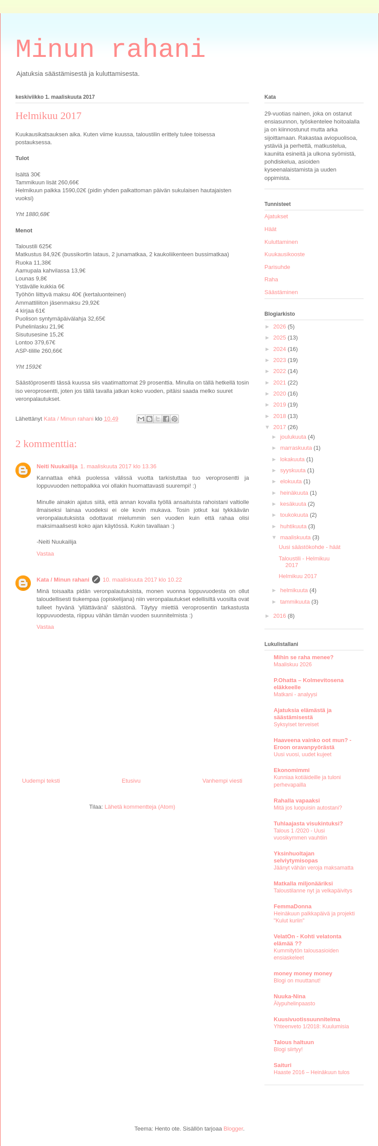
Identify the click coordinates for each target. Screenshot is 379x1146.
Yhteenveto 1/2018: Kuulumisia (311, 1026)
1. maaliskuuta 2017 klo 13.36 (118, 466)
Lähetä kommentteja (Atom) (139, 806)
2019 (280, 404)
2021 (280, 382)
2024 (280, 349)
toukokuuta (295, 514)
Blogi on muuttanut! (297, 981)
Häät (270, 229)
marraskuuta (297, 447)
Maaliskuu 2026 (293, 664)
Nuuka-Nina (289, 996)
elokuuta (292, 481)
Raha (271, 279)
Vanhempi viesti (222, 780)
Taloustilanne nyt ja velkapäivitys (313, 891)
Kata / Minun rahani (63, 579)
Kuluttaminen (281, 242)
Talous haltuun (294, 1042)
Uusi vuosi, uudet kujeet (302, 754)
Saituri (282, 1065)
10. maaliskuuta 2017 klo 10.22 (142, 579)
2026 (280, 326)
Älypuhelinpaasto (294, 1003)
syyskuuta (293, 470)
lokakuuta (293, 459)
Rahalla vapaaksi (297, 800)
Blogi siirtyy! (288, 1049)
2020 (280, 393)
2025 (280, 337)
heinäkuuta (295, 492)
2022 (280, 371)
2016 (280, 615)
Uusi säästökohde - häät (309, 547)
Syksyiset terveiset (296, 724)
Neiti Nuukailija (57, 466)
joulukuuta (294, 436)
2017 (280, 427)
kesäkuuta (294, 503)
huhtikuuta (294, 526)
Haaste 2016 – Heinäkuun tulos (311, 1072)
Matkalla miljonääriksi (303, 883)
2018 (280, 416)
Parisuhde (277, 267)
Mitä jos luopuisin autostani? (308, 808)
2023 (280, 360)
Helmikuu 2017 (298, 576)
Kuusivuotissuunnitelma (307, 1019)
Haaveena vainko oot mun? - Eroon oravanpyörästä (312, 743)
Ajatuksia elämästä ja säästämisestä (303, 713)
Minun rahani (110, 50)
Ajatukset (276, 216)
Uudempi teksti (41, 780)
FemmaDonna (293, 906)
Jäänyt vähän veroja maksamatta (313, 868)
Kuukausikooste (284, 254)
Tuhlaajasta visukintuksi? (308, 823)
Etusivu (131, 780)
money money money (303, 973)
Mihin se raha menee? (304, 657)
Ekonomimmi (292, 770)
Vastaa (45, 553)
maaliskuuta (296, 537)
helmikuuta (294, 590)
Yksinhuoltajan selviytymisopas (296, 857)
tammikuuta (296, 601)
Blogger (233, 1128)
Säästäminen (281, 292)
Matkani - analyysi (295, 694)
